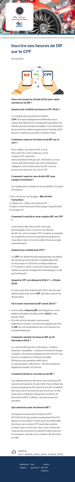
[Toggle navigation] (68, 4)
